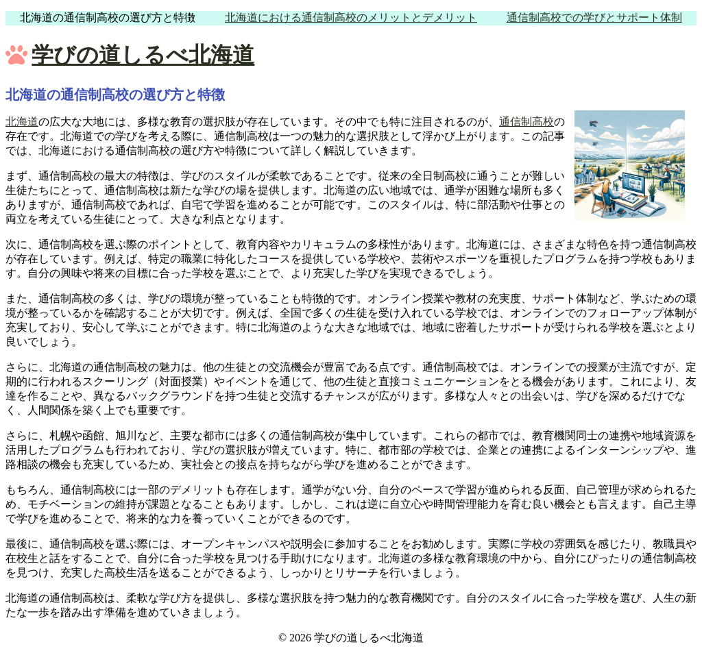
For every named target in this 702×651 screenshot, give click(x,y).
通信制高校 (526, 121)
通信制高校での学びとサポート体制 (594, 17)
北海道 (21, 121)
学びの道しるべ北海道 (143, 54)
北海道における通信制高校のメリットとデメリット (351, 17)
